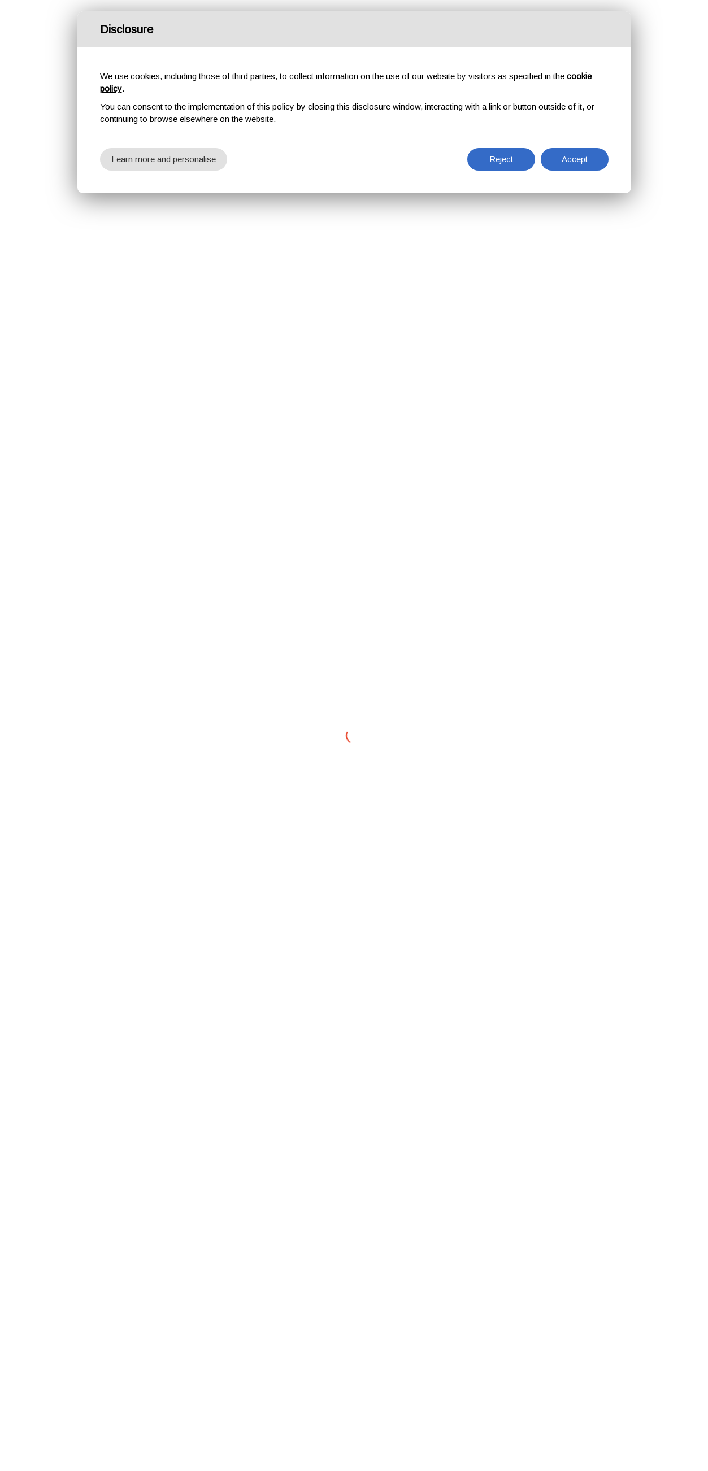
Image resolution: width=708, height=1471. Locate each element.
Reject (501, 159)
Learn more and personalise (163, 159)
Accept (575, 159)
